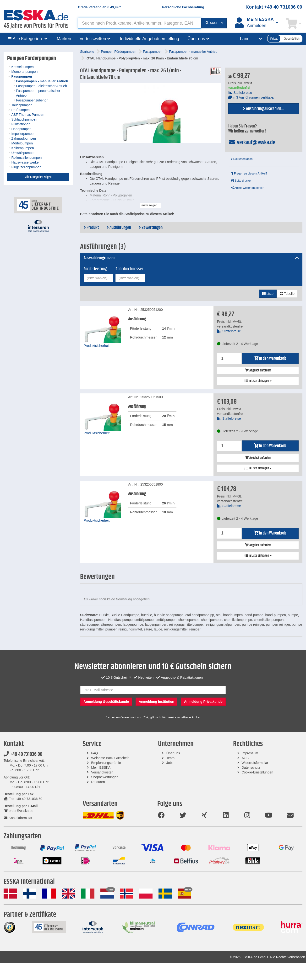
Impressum (249, 753)
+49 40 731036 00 (23, 754)
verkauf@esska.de (251, 142)
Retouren (98, 782)
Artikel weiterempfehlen (247, 188)
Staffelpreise (240, 93)
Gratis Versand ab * (99, 7)
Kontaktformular (18, 818)
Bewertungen (151, 227)
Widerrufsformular (254, 763)
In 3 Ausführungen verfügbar (251, 97)
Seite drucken (241, 180)
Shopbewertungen (104, 777)
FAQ (94, 753)
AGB (245, 758)
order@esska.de (18, 811)
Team (170, 758)
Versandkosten (102, 772)
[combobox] (98, 278)
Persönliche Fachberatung (183, 7)
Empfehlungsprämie (106, 763)
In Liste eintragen (258, 381)
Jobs (170, 763)
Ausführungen (119, 227)
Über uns (173, 753)
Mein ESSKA (100, 767)
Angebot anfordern (258, 370)
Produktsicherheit (96, 346)
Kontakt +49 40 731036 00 (274, 7)
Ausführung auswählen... (263, 109)
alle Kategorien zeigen (38, 177)
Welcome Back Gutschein (110, 758)
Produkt (91, 227)
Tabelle (287, 294)
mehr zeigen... (151, 205)
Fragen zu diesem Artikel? (249, 173)
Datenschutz (250, 767)
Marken (64, 38)
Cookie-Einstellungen (257, 772)
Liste (267, 294)
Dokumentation (242, 159)
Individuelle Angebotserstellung (149, 38)
